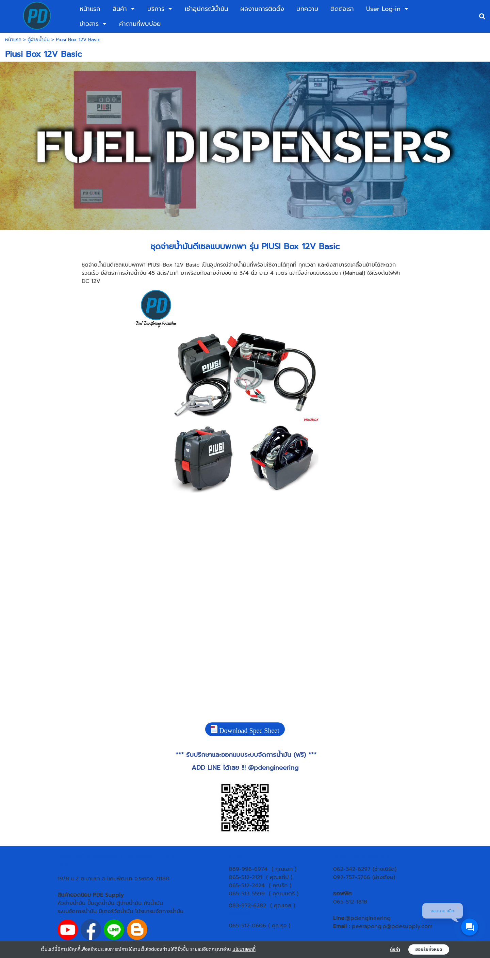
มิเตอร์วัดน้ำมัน (116, 911)
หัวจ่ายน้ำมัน (71, 903)
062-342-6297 (352, 869)
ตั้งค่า (395, 949)
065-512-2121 (245, 877)
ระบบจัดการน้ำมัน (77, 911)
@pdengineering (273, 767)
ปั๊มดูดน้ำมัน (100, 903)
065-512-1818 (350, 902)
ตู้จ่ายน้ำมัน (39, 39)
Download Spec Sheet (245, 729)
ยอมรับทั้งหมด (428, 949)
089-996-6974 (248, 869)
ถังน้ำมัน (153, 903)
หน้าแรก (13, 39)
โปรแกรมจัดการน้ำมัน (159, 911)
